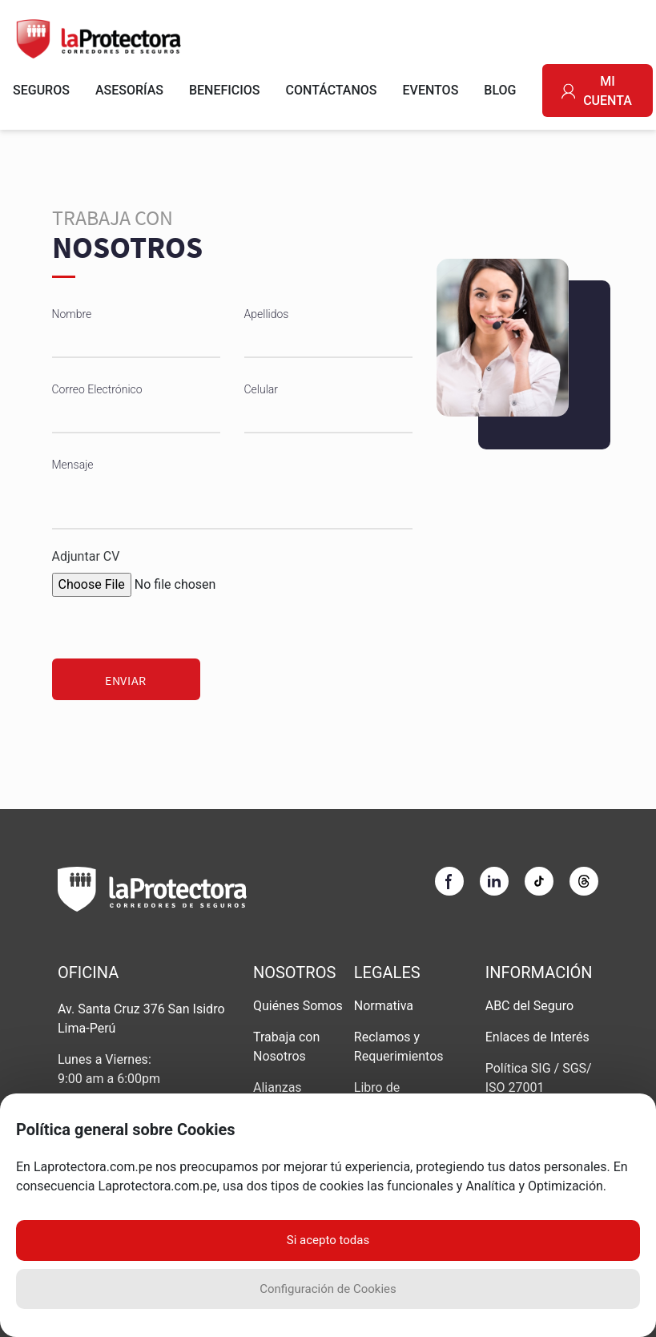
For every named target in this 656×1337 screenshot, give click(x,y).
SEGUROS (41, 90)
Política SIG (519, 1068)
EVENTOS (431, 90)
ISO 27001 (515, 1087)
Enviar (126, 680)
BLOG (500, 90)
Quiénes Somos (298, 1005)
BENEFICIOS (224, 90)
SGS (574, 1068)
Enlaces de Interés (537, 1037)
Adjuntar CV (86, 556)
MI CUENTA (596, 91)
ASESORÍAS (129, 90)
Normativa (383, 1005)
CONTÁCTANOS (331, 90)
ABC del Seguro (529, 1005)
